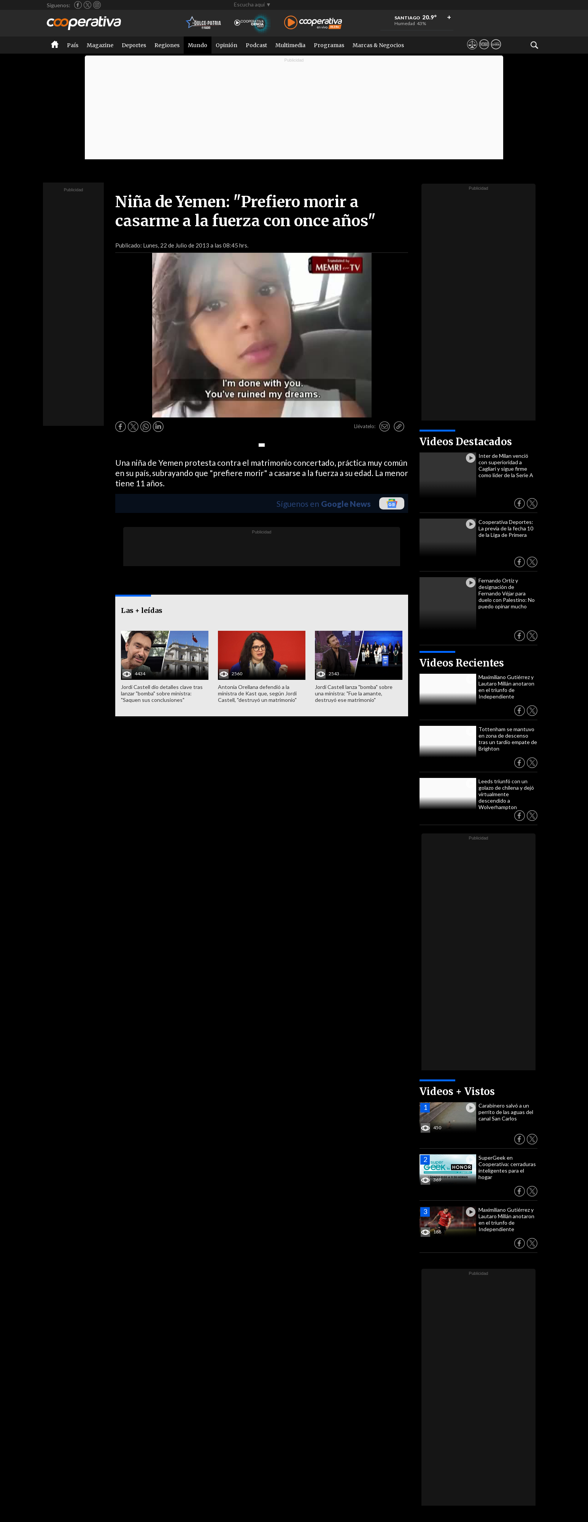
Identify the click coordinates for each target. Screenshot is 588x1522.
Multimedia (290, 45)
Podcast (256, 45)
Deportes (134, 45)
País (72, 45)
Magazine (100, 45)
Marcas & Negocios (378, 45)
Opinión (226, 45)
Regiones (167, 45)
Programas (329, 45)
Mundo (197, 45)
